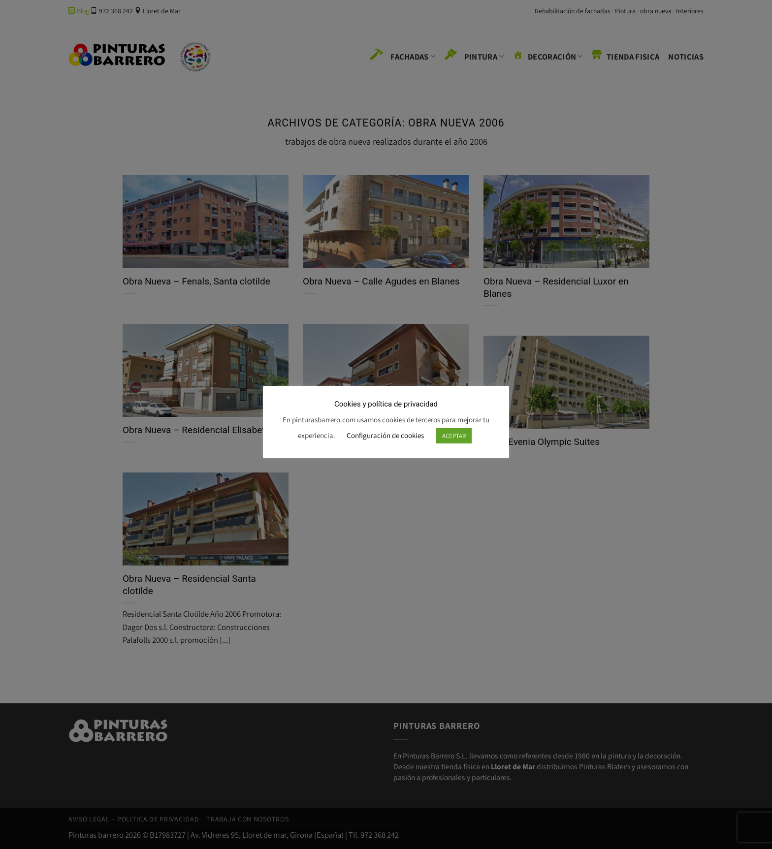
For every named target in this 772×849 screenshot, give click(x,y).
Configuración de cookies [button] (385, 435)
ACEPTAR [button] (454, 436)
